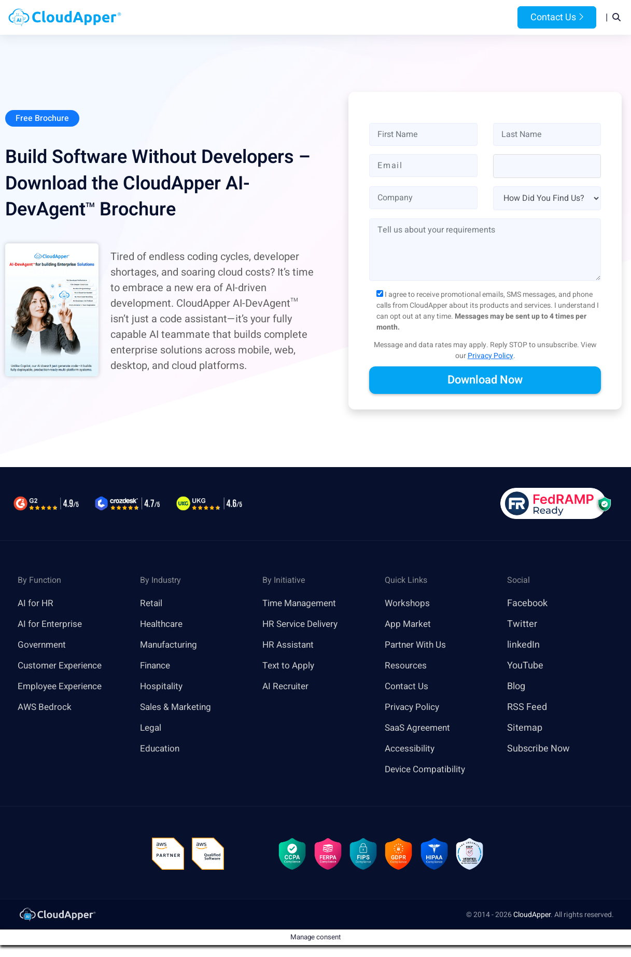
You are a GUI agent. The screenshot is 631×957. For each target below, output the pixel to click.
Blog (452, 17)
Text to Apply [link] (289, 666)
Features (349, 17)
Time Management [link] (302, 604)
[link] (57, 916)
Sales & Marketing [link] (177, 708)
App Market (409, 625)
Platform (291, 17)
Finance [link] (156, 666)
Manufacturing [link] (170, 645)
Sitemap (524, 728)
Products (233, 17)
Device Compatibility (428, 770)
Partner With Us (417, 645)
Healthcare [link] (163, 625)
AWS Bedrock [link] (46, 708)
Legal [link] (151, 728)
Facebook (527, 604)
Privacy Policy (490, 356)
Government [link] (43, 645)
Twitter (522, 625)
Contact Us (556, 17)
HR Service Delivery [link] (303, 625)
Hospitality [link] (162, 687)
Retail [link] (152, 604)
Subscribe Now (538, 749)
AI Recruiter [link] (286, 687)
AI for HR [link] (36, 604)
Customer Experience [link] (62, 666)
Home (186, 17)
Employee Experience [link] (62, 687)
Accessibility (411, 749)
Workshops (408, 604)
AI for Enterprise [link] (51, 625)
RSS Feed (527, 708)
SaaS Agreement (420, 728)
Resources (405, 17)
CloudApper (532, 916)
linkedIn (523, 645)
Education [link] (160, 749)
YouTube (525, 666)
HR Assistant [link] (289, 645)
